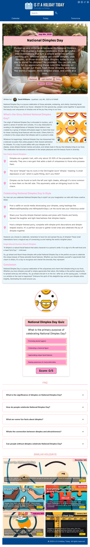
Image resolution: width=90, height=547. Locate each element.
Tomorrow (75, 18)
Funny (58, 79)
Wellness (49, 84)
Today (45, 18)
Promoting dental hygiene (37, 341)
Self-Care (41, 84)
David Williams (24, 99)
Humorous (33, 79)
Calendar (16, 18)
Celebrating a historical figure (38, 348)
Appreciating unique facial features (40, 355)
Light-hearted (46, 79)
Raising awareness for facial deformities (42, 362)
